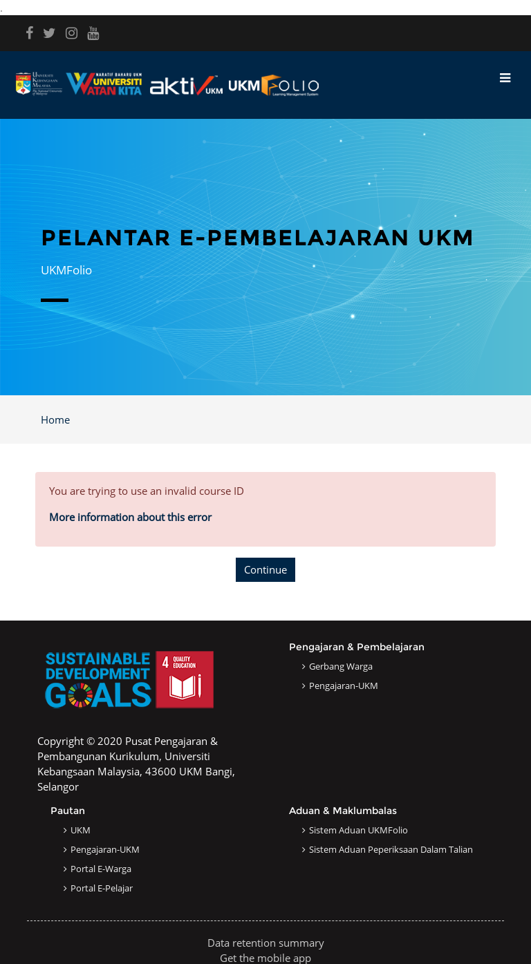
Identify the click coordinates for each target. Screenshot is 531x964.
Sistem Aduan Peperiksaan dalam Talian (391, 849)
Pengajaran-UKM (343, 685)
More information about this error (130, 517)
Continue (265, 569)
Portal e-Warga (101, 868)
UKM (81, 830)
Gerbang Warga (341, 666)
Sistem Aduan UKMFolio (358, 830)
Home (55, 419)
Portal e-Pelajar (102, 888)
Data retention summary (265, 942)
